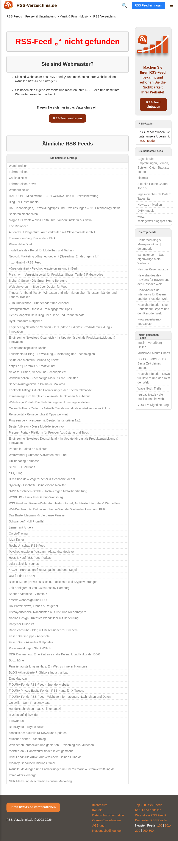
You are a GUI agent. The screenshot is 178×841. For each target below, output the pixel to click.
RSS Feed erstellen (148, 810)
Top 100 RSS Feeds (148, 805)
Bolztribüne (16, 660)
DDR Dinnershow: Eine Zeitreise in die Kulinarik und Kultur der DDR (54, 654)
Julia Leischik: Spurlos (24, 563)
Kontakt (97, 810)
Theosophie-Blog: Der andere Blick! (32, 238)
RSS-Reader (147, 140)
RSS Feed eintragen (148, 5)
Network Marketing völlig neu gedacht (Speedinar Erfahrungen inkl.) (54, 256)
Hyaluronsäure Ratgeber (25, 321)
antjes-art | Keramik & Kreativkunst (32, 366)
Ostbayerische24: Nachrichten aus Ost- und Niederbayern (47, 612)
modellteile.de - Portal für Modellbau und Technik (41, 250)
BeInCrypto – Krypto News (26, 727)
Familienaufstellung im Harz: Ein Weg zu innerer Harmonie (48, 666)
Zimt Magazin (18, 678)
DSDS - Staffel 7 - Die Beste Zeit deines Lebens (152, 363)
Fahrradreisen (18, 172)
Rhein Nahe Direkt (21, 244)
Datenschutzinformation (108, 815)
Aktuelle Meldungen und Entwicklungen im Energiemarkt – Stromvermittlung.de (62, 769)
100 (159, 825)
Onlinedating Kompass (24, 461)
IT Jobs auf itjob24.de (23, 714)
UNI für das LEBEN (22, 575)
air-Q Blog (15, 473)
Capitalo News (18, 178)
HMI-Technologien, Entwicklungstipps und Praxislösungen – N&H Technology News (64, 208)
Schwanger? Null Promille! (26, 521)
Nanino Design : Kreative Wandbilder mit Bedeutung (43, 618)
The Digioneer (18, 226)
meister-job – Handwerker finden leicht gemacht (41, 751)
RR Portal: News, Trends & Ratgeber (33, 606)
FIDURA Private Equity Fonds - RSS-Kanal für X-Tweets (46, 690)
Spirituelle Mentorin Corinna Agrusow (33, 360)
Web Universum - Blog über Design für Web (38, 286)
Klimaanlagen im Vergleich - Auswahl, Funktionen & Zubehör (49, 396)
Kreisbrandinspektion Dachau (28, 348)
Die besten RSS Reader (151, 820)
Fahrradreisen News (22, 184)
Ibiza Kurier (16, 539)
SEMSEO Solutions (22, 467)
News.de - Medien (149, 204)
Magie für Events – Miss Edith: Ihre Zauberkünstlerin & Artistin (50, 220)
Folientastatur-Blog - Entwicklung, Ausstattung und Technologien (52, 354)
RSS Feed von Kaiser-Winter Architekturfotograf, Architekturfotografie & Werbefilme (64, 503)
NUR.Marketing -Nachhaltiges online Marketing (40, 781)
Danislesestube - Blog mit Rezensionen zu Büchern (43, 630)
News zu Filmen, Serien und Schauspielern (38, 372)
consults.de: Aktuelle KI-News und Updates (38, 733)
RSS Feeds (14, 16)
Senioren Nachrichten (23, 214)
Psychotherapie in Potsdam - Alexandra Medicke (41, 551)
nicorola (142, 178)
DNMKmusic (145, 210)
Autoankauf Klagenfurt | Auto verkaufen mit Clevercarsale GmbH (52, 232)
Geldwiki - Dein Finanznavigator (30, 702)
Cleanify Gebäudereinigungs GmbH (32, 763)
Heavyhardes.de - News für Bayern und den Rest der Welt (153, 378)
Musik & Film (68, 16)
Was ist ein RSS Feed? (150, 815)
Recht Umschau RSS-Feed (27, 545)
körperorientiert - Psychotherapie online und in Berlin (44, 268)
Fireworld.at (17, 721)
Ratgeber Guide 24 (21, 624)
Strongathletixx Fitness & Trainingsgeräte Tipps (40, 309)
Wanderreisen (18, 165)
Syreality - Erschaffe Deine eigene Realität (37, 485)
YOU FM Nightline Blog (153, 405)
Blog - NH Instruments (24, 202)
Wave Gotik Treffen (150, 388)
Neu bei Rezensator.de (152, 269)
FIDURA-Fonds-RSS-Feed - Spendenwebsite (39, 684)
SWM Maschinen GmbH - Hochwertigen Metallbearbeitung (48, 491)
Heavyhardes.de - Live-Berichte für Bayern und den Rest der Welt (153, 309)
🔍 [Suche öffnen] (124, 5)
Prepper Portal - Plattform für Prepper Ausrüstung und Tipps (49, 432)
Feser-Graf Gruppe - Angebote (29, 636)
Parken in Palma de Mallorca (28, 449)
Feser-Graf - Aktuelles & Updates (31, 642)
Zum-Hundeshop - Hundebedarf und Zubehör (39, 303)
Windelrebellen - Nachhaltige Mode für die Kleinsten (43, 378)
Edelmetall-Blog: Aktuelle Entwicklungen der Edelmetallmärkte (50, 390)
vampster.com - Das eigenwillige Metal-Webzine (150, 259)
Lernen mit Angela (21, 527)
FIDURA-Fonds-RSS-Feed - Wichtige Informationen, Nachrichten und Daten (60, 696)
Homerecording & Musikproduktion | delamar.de (149, 244)
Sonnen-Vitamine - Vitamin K (28, 594)
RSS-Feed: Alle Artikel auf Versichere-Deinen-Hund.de (45, 757)
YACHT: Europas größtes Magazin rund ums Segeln (43, 569)
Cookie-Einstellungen (106, 820)
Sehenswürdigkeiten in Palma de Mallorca (37, 384)
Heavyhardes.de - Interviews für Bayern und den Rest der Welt (152, 294)
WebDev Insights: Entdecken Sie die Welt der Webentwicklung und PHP (57, 509)
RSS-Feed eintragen (67, 118)
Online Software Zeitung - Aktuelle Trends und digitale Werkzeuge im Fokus (59, 408)
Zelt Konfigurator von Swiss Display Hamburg (39, 588)
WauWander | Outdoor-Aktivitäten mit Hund (38, 455)
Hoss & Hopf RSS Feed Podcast (30, 557)
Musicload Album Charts (153, 353)
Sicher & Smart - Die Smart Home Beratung (38, 280)
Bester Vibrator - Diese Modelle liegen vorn (37, 426)
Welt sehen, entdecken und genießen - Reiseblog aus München (51, 745)
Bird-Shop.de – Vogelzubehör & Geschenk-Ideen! (42, 479)
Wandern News (19, 190)
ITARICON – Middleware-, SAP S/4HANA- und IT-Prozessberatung (53, 196)
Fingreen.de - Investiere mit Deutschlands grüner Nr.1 (45, 420)
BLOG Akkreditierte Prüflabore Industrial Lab (38, 672)
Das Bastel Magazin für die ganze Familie (36, 515)
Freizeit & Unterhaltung (40, 16)
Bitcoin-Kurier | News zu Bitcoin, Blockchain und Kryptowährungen (53, 582)
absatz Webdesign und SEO (28, 600)
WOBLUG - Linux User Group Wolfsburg (36, 497)
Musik (84, 16)
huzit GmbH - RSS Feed (25, 262)
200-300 (148, 830)
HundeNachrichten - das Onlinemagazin (35, 708)
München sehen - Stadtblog (27, 739)
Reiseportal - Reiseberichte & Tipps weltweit (38, 414)
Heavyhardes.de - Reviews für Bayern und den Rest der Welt (153, 280)
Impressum (99, 805)
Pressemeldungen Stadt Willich (30, 648)
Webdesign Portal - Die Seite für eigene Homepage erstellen (49, 402)
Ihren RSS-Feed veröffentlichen (33, 807)
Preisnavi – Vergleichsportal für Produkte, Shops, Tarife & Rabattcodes (56, 274)
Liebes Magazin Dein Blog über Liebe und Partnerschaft (46, 315)
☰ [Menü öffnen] (171, 5)
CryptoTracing (18, 533)
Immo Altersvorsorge (22, 775)
